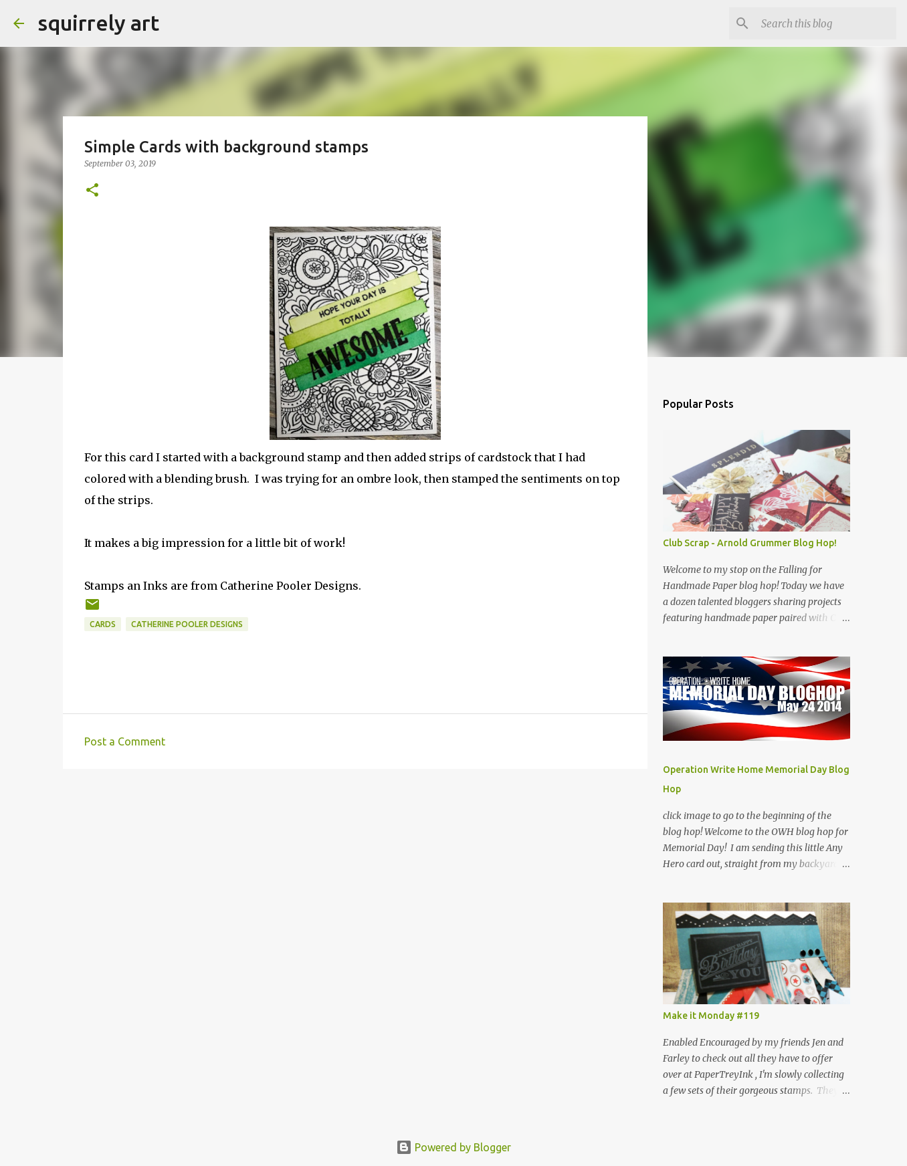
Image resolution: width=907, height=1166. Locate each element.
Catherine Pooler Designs (187, 624)
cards (103, 624)
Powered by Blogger (453, 1147)
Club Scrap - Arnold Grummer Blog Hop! (750, 543)
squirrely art (98, 23)
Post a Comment (124, 741)
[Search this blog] (826, 23)
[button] (92, 191)
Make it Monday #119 (711, 1015)
